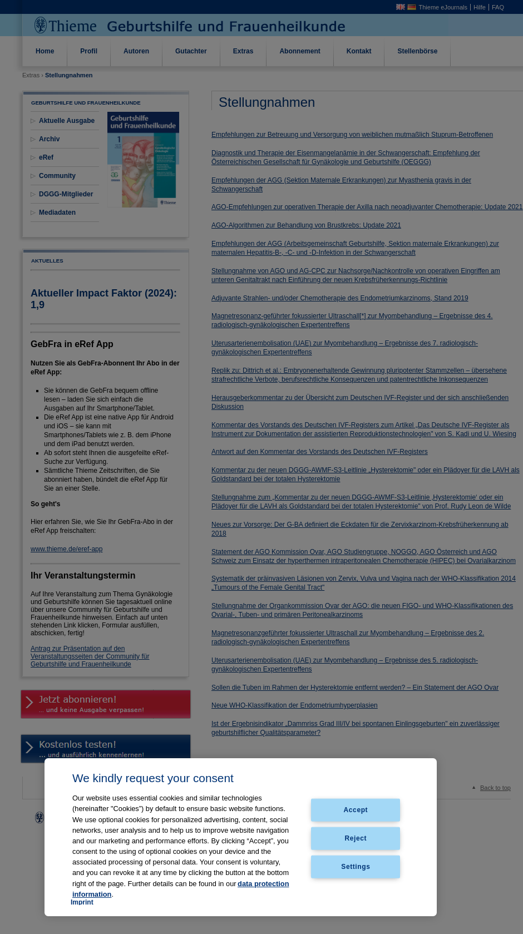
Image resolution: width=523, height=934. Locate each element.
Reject (356, 838)
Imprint (82, 902)
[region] (241, 837)
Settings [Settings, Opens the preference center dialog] (355, 866)
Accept (356, 810)
